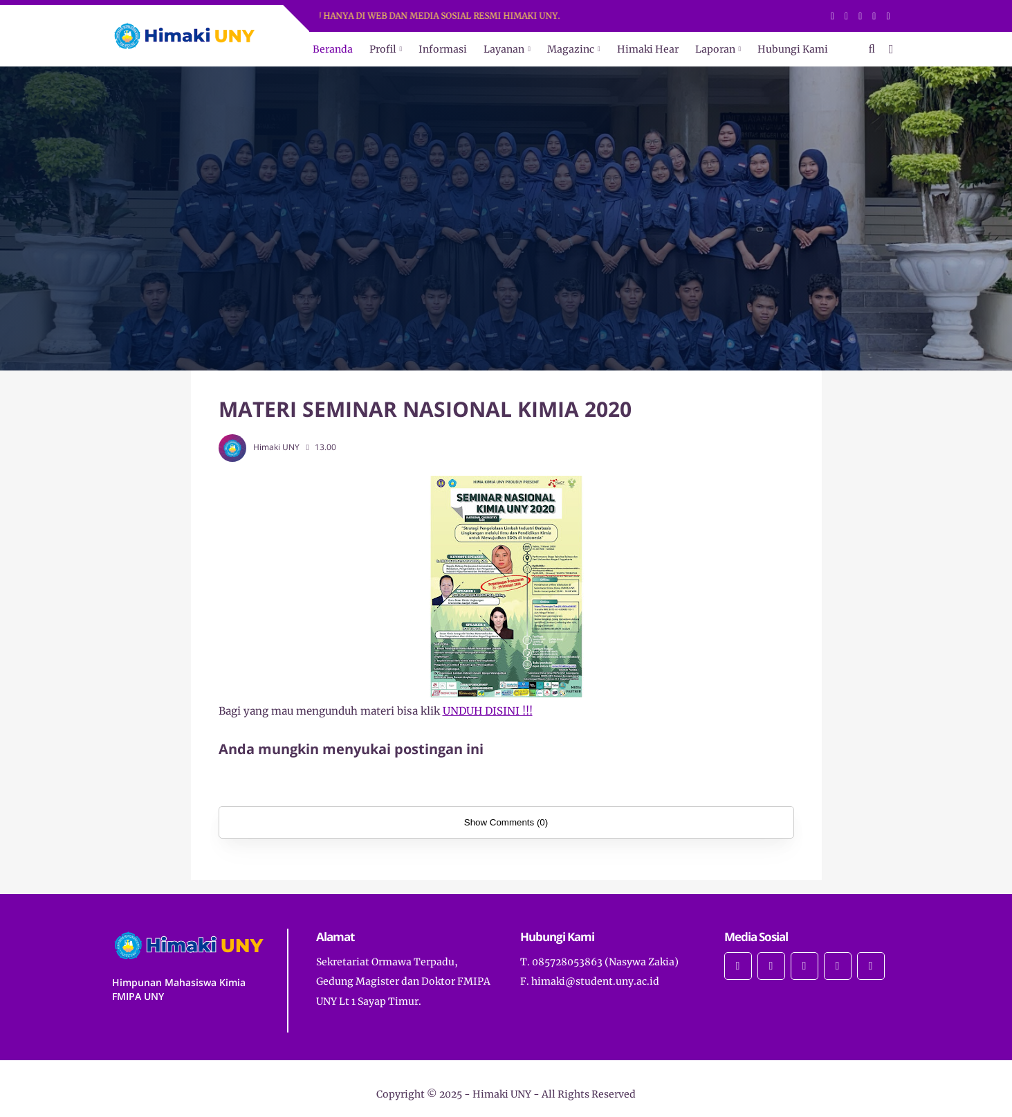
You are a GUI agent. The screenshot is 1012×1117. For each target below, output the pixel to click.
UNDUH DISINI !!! (488, 710)
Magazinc (570, 49)
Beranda (333, 49)
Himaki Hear (648, 49)
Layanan (504, 49)
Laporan (715, 49)
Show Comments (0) (506, 822)
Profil (382, 49)
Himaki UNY (501, 1094)
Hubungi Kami (792, 49)
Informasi (442, 49)
